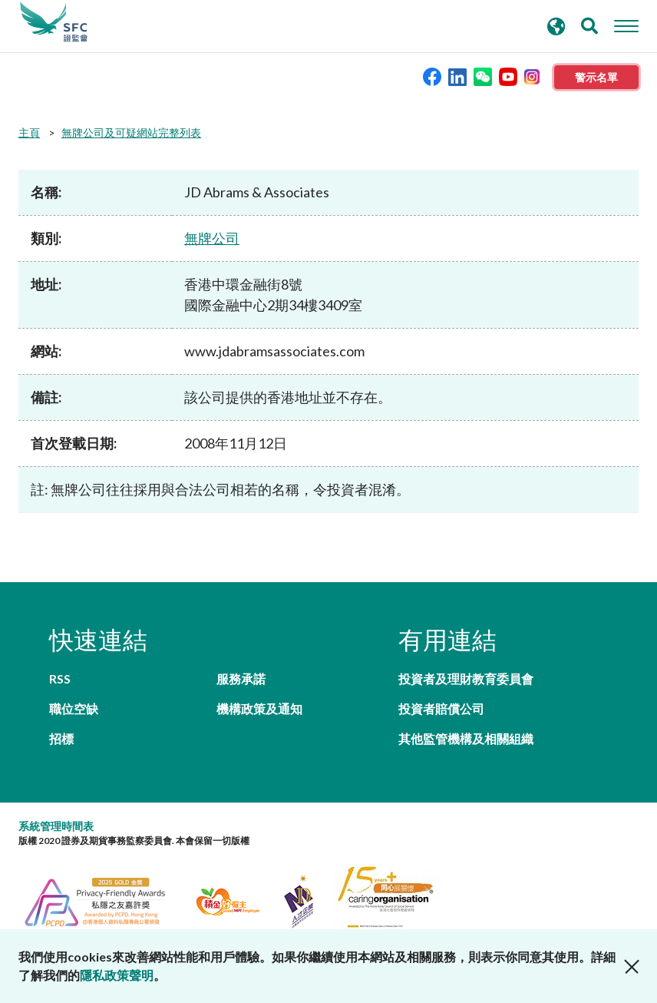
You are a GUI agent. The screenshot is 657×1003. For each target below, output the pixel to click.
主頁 (29, 132)
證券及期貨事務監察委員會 (53, 22)
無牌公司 (211, 238)
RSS (60, 678)
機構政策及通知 (259, 708)
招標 (61, 738)
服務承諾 (241, 678)
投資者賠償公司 (441, 708)
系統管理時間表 (56, 826)
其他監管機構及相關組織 (465, 738)
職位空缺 (73, 708)
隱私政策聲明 (117, 975)
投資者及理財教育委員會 (465, 678)
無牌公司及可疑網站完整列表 (131, 132)
